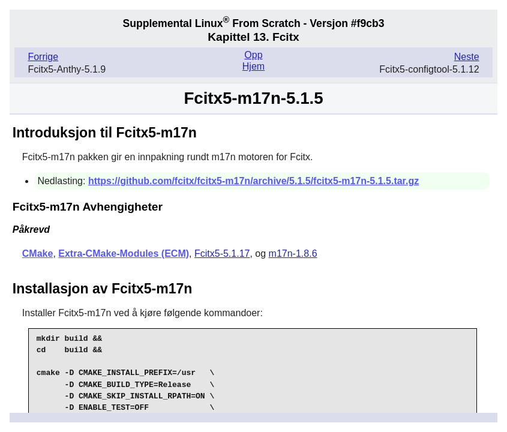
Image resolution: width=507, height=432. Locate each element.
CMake (37, 253)
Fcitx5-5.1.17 (222, 253)
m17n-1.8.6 (293, 253)
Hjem (253, 66)
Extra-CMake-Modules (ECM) (123, 253)
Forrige (43, 57)
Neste (466, 57)
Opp (253, 55)
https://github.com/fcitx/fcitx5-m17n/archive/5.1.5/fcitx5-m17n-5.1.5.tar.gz (253, 181)
